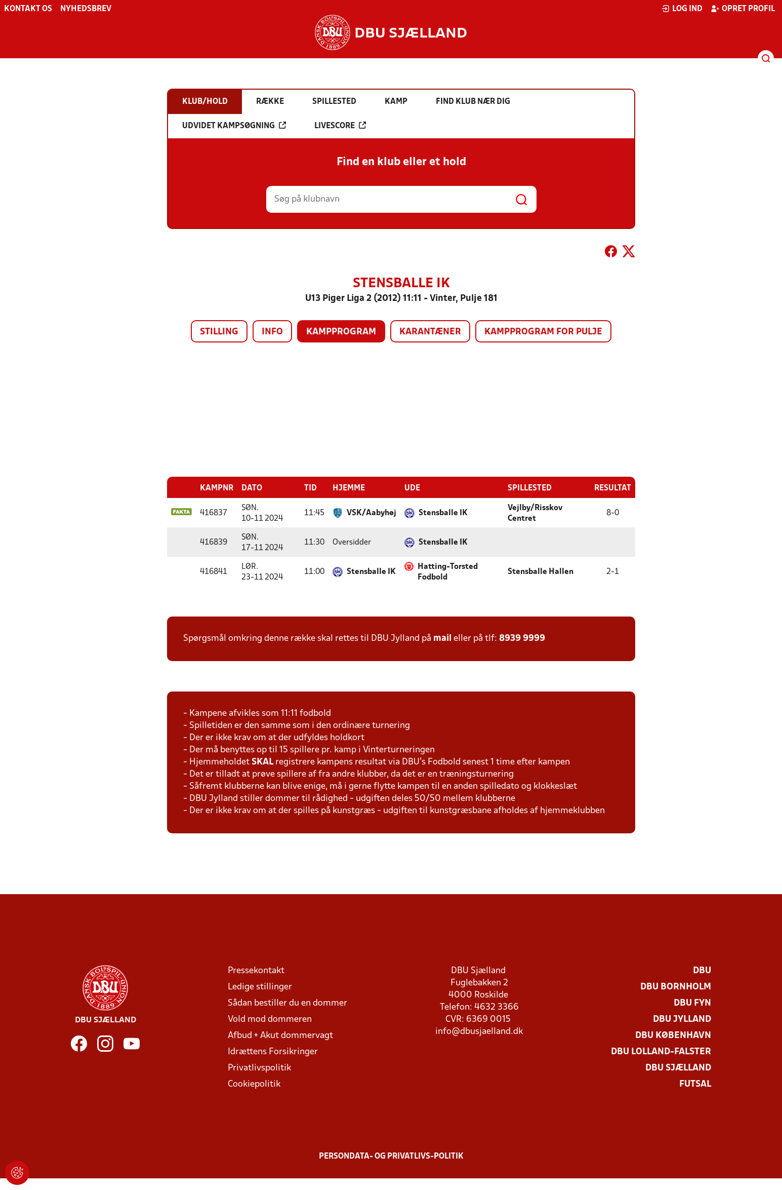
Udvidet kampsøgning (234, 126)
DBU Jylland (682, 1019)
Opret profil (743, 8)
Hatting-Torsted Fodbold (448, 572)
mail (442, 638)
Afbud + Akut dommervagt (280, 1035)
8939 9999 (522, 638)
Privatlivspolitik (259, 1067)
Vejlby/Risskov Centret (535, 513)
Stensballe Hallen (540, 571)
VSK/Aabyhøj (371, 512)
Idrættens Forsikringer (273, 1051)
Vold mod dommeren (270, 1019)
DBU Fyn (692, 1003)
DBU (702, 970)
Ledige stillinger (260, 986)
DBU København (673, 1035)
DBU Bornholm (675, 986)
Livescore (340, 126)
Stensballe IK (443, 512)
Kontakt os (28, 9)
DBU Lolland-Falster (661, 1051)
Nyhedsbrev (85, 9)
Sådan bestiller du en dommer (287, 1003)
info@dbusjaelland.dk (479, 1031)
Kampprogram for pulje (543, 332)
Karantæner (430, 332)
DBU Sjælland (678, 1067)
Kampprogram (341, 332)
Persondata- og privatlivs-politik (391, 1156)
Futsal (695, 1084)
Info (272, 332)
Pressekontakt (256, 970)
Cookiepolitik (254, 1084)
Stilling (219, 332)
